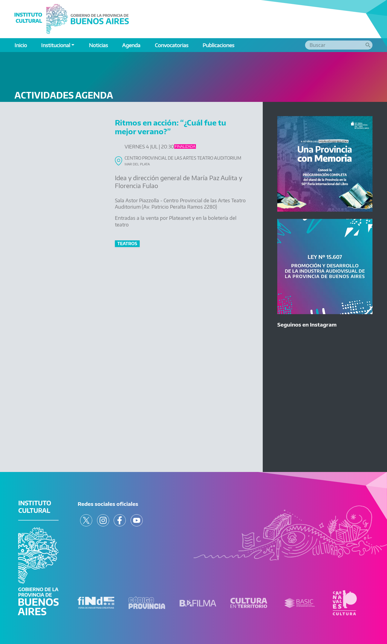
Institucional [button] (55, 45)
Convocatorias (171, 45)
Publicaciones (218, 45)
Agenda (131, 45)
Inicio (21, 45)
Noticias (98, 45)
